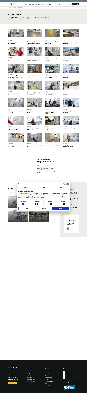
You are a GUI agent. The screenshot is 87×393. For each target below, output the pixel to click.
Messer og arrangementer (50, 4)
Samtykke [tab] (26, 187)
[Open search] (70, 4)
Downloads (47, 387)
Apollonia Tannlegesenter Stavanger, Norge (14, 93)
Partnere (59, 4)
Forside (9, 7)
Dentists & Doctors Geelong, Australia (34, 111)
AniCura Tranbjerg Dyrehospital (12, 42)
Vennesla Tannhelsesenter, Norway (70, 93)
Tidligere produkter (31, 381)
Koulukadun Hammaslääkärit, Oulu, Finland (52, 42)
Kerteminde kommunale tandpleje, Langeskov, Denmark (51, 112)
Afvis (27, 208)
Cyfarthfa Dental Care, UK (69, 128)
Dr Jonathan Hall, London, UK (52, 145)
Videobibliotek (48, 385)
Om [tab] (61, 187)
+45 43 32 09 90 (13, 377)
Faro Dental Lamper (31, 379)
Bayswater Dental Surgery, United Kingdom (52, 76)
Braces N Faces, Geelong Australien (69, 59)
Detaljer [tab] (43, 187)
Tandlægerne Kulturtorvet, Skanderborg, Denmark (51, 93)
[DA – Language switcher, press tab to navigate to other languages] (77, 1)
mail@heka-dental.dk (13, 379)
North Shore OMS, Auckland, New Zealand (15, 145)
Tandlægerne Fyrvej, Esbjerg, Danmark (70, 42)
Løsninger (25, 4)
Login (46, 383)
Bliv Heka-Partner (49, 381)
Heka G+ (28, 373)
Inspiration (32, 4)
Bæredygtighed (48, 377)
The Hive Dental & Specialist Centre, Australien (34, 93)
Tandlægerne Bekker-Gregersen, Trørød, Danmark (15, 76)
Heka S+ (28, 371)
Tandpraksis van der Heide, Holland (33, 76)
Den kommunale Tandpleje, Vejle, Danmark (33, 128)
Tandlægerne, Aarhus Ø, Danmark (69, 76)
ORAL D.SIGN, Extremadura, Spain (15, 59)
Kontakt (46, 389)
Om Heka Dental (40, 4)
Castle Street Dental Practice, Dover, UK (34, 145)
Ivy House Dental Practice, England (51, 128)
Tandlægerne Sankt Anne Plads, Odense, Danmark (33, 59)
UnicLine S (29, 375)
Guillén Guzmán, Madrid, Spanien (51, 59)
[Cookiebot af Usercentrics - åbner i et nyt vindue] (63, 184)
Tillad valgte (43, 208)
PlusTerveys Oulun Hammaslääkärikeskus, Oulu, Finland (34, 43)
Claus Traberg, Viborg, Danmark (69, 111)
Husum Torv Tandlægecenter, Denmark (15, 111)
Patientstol (29, 377)
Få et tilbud (75, 4)
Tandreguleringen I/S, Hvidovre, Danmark (68, 145)
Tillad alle (60, 208)
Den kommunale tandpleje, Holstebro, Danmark (14, 128)
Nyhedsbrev (12, 383)
